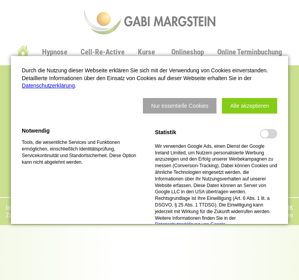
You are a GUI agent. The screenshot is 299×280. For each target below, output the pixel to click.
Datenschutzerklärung (48, 85)
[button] (179, 106)
